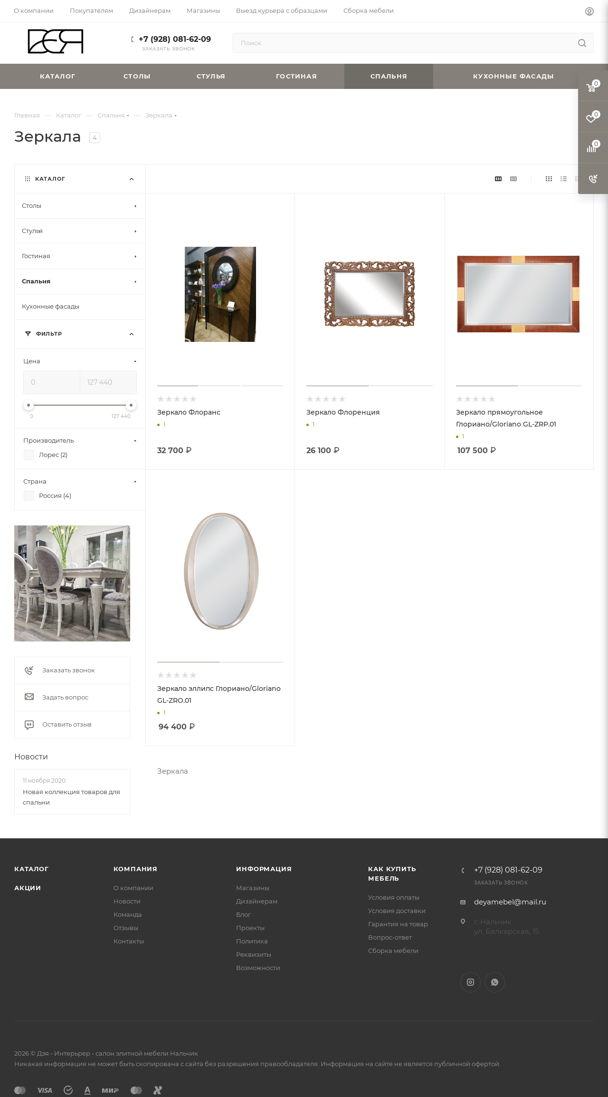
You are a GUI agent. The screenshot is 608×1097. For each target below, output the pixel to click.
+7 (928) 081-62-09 (175, 39)
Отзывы (126, 928)
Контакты (129, 941)
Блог (243, 914)
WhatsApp (494, 982)
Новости (31, 756)
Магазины (252, 888)
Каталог (31, 869)
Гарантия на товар (398, 924)
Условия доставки (397, 910)
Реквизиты (253, 954)
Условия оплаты (393, 897)
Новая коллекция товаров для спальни (71, 797)
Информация (264, 869)
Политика (252, 941)
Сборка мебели (393, 950)
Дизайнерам (256, 901)
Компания (136, 869)
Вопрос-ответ (390, 937)
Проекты (250, 928)
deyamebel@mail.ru (510, 901)
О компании (133, 888)
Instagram (470, 982)
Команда (128, 914)
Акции (27, 888)
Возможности (258, 967)
